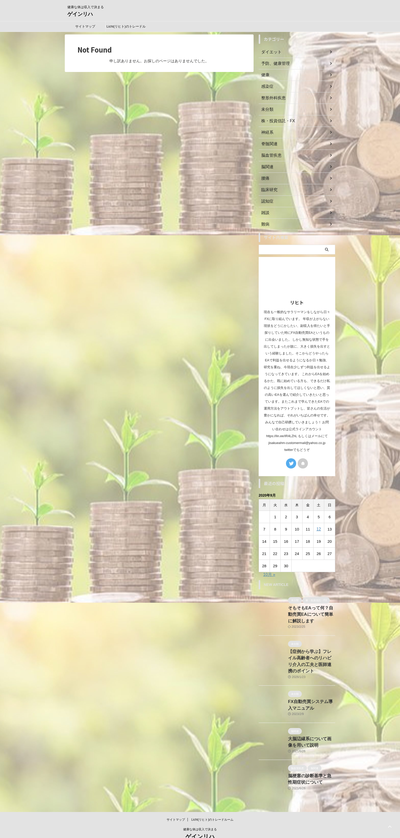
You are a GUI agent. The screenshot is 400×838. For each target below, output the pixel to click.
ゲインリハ (80, 14)
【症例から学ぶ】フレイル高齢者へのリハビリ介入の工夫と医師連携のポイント (311, 654)
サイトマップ (85, 26)
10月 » (269, 574)
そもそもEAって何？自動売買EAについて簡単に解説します (310, 613)
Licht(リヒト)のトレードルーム (125, 28)
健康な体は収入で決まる (200, 814)
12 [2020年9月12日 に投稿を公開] (319, 529)
